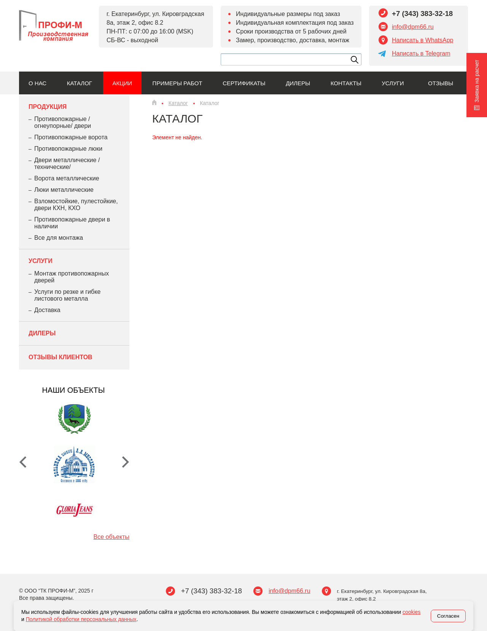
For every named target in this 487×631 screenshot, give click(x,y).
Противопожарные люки (68, 148)
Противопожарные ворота (71, 137)
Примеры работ (177, 83)
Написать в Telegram (421, 53)
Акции (122, 83)
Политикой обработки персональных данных (81, 619)
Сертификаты (244, 83)
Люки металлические (64, 189)
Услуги (393, 83)
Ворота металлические (66, 178)
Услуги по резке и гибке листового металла (67, 295)
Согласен (448, 616)
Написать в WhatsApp (422, 40)
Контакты (346, 83)
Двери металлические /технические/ (67, 163)
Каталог (79, 83)
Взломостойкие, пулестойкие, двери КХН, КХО (76, 204)
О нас (37, 83)
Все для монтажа (58, 237)
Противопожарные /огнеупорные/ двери (62, 122)
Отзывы (440, 83)
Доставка (47, 310)
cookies (411, 612)
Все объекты (111, 537)
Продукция (48, 107)
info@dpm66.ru (413, 27)
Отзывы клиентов (60, 357)
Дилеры (298, 83)
